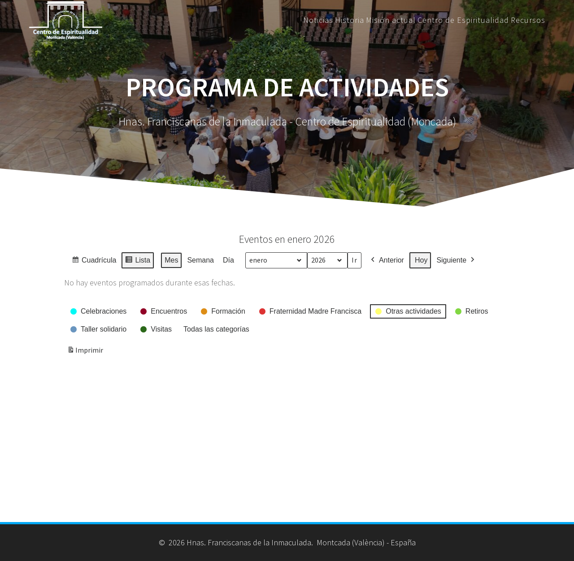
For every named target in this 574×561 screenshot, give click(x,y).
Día (228, 260)
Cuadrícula (93, 261)
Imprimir (85, 352)
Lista (137, 261)
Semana (200, 260)
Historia (349, 20)
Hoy (421, 260)
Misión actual (391, 20)
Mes (171, 260)
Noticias (318, 20)
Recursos (528, 20)
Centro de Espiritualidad (463, 20)
